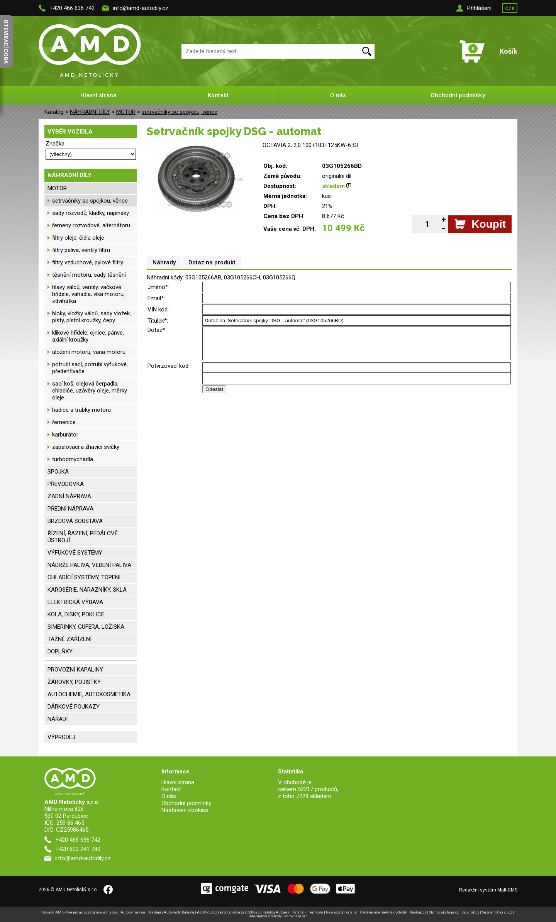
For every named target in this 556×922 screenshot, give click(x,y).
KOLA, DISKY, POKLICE (75, 614)
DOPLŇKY (60, 651)
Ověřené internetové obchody (383, 912)
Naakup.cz (417, 912)
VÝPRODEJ (61, 737)
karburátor (65, 434)
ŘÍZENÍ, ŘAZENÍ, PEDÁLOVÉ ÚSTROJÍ (82, 537)
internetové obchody (265, 916)
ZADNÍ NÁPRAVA (69, 496)
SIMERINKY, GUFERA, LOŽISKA (85, 626)
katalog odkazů (232, 912)
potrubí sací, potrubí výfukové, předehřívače (90, 368)
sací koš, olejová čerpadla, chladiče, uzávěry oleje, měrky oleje (89, 390)
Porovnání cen (296, 916)
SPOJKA (58, 471)
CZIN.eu (253, 912)
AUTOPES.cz (207, 912)
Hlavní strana (98, 95)
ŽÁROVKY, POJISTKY (74, 681)
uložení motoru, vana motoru (88, 351)
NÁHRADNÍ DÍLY (90, 111)
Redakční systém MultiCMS (488, 890)
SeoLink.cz (470, 912)
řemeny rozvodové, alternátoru (91, 225)
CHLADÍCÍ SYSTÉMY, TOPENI (83, 577)
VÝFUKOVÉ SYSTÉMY (74, 552)
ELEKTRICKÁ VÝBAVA (75, 602)
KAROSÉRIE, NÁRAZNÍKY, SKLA (87, 589)
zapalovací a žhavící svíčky (85, 446)
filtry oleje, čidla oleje (78, 237)
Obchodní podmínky (458, 95)
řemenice (64, 422)
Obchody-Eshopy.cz (444, 912)
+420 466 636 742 (72, 8)
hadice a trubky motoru (81, 409)
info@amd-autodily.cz (140, 8)
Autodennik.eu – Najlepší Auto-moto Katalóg (157, 912)
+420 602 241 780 (77, 849)
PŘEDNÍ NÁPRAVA (70, 508)
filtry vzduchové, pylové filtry (87, 262)
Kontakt (218, 95)
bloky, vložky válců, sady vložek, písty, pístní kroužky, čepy (91, 317)
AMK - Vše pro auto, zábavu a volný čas (86, 912)
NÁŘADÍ (57, 719)
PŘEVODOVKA (65, 483)
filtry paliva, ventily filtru (81, 250)
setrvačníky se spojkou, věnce (179, 111)
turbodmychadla (72, 459)
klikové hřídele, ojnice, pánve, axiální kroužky (88, 336)
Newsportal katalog (342, 912)
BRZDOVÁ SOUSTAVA (75, 521)
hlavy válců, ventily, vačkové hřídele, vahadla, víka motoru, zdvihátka (88, 294)
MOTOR (126, 111)
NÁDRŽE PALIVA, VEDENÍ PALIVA (89, 565)
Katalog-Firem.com (307, 912)
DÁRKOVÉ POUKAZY (73, 706)
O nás (338, 95)
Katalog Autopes (276, 912)
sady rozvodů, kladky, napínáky (90, 213)
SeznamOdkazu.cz (497, 912)
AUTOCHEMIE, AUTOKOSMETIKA (89, 694)
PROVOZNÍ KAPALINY (75, 669)
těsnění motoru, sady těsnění (89, 274)
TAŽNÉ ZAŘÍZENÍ (69, 639)
